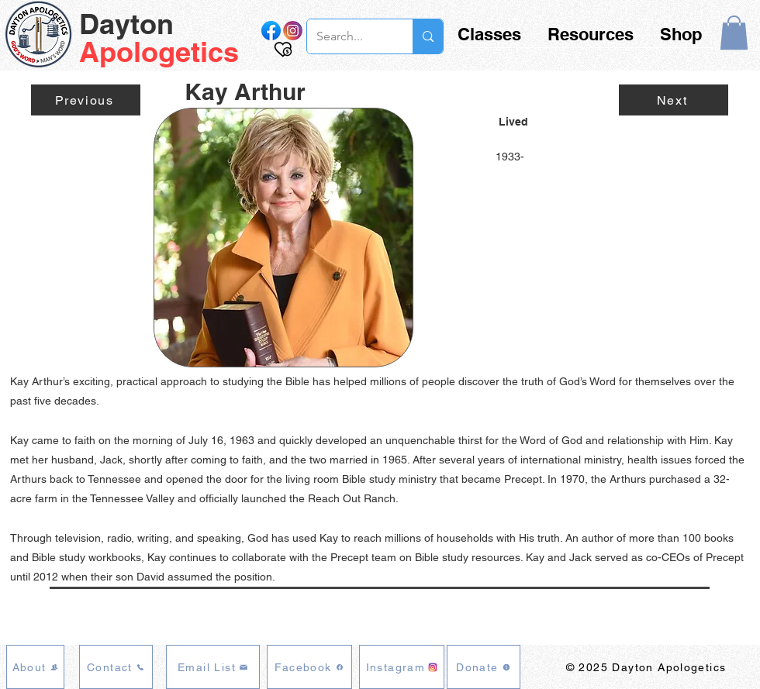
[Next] (673, 99)
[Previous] (85, 99)
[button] (734, 33)
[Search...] (348, 36)
